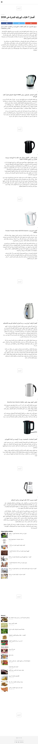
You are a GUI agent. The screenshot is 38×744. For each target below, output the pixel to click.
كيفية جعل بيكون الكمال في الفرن (15, 687)
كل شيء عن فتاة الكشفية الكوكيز (15, 640)
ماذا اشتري (2, 14)
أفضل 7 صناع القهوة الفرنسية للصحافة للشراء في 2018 (20, 556)
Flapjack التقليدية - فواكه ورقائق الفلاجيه (17, 635)
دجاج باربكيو (11, 655)
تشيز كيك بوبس (12, 649)
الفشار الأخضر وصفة (13, 623)
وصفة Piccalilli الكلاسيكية (14, 676)
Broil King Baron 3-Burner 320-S (16, 539)
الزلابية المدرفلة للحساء (13, 666)
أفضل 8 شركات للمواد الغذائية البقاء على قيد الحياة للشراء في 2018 (22, 568)
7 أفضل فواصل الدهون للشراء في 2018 (17, 545)
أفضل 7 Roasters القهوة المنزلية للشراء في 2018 (19, 551)
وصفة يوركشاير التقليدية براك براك (16, 681)
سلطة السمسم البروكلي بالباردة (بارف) (16, 629)
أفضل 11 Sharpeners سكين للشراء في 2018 (18, 562)
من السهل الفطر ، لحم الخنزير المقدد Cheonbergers (19, 660)
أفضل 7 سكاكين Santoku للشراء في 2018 (17, 533)
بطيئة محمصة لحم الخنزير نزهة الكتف (16, 670)
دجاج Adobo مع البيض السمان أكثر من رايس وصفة (19, 617)
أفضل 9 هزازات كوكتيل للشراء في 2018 (17, 574)
